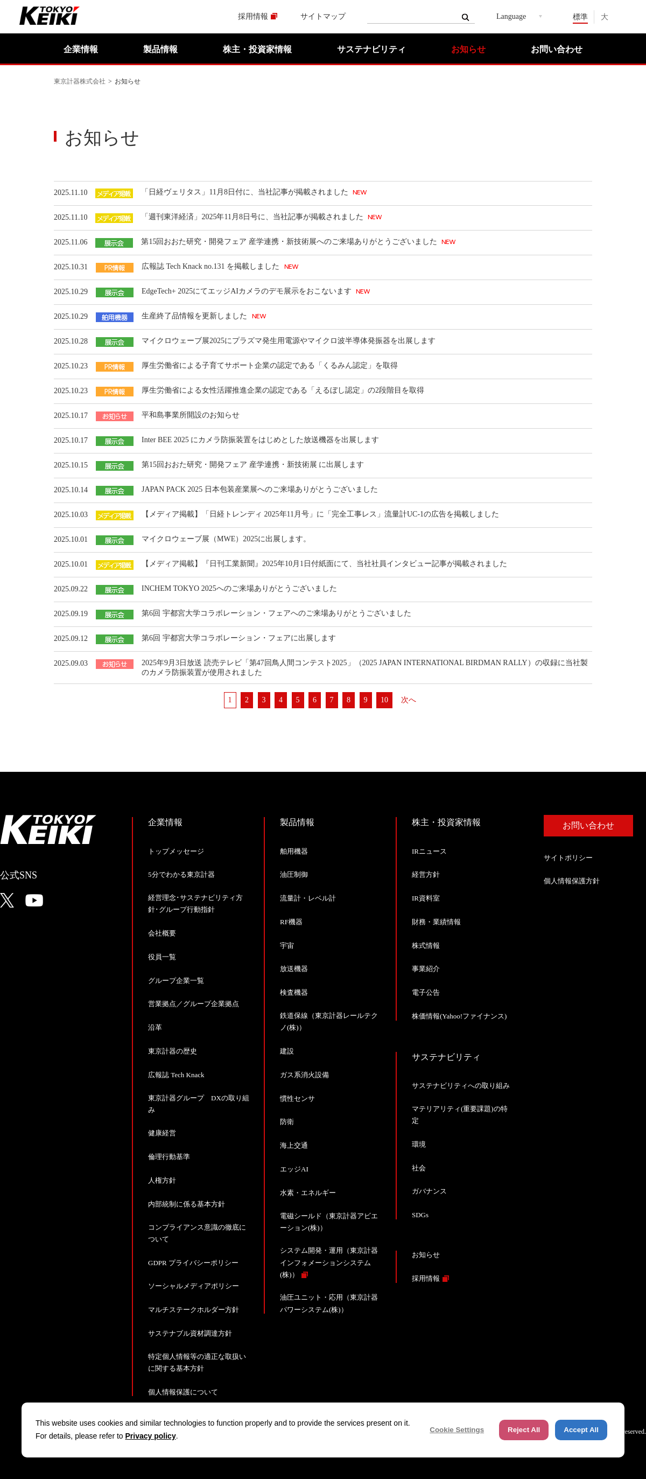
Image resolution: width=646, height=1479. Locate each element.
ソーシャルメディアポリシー (193, 1286)
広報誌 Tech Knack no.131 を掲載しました (212, 266)
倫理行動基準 (169, 1157)
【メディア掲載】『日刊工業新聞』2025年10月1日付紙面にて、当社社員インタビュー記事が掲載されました (324, 564)
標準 (580, 17)
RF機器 (291, 922)
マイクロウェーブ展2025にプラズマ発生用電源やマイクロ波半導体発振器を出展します (289, 341)
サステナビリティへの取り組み (461, 1086)
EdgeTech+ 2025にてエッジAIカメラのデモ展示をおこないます (247, 291)
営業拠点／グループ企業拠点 (193, 1004)
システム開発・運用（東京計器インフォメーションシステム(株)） (329, 1262)
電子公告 (426, 992)
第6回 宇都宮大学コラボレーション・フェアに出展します (239, 638)
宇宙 (287, 945)
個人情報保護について (183, 1392)
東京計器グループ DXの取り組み (198, 1104)
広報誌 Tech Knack (176, 1075)
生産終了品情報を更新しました (195, 316)
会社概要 (162, 933)
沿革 (155, 1027)
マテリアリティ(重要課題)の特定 (460, 1115)
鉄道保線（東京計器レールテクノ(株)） (329, 1021)
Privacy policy (150, 1436)
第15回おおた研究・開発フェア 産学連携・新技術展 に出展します (253, 465)
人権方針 (162, 1180)
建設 (287, 1051)
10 (384, 700)
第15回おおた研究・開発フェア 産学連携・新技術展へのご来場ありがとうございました (290, 242)
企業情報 (81, 49)
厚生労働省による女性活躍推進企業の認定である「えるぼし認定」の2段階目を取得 (283, 390)
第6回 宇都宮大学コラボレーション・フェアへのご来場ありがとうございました (276, 613)
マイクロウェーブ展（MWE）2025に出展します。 (226, 539)
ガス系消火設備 (304, 1075)
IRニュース (429, 851)
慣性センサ (297, 1098)
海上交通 (294, 1145)
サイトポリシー (568, 858)
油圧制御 (294, 874)
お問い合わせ (556, 49)
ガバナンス (429, 1191)
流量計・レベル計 (308, 898)
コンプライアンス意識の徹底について (197, 1233)
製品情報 (160, 49)
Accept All (581, 1430)
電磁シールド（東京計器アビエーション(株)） (329, 1222)
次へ (408, 700)
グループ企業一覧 (176, 980)
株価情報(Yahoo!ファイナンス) (459, 1016)
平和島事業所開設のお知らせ (191, 415)
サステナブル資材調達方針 (190, 1333)
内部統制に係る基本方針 (186, 1204)
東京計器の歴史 (172, 1051)
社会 (419, 1168)
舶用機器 (294, 851)
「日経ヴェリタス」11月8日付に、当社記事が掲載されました (245, 192)
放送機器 (294, 969)
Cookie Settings (457, 1430)
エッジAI (294, 1169)
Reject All (524, 1430)
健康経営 (162, 1133)
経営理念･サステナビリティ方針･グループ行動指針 (195, 903)
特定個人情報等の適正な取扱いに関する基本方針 (197, 1362)
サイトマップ (323, 16)
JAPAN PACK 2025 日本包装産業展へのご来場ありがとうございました (260, 489)
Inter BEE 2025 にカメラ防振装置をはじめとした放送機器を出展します (260, 440)
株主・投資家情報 (257, 49)
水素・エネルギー (308, 1193)
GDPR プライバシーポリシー (193, 1263)
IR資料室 (426, 898)
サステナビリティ (371, 49)
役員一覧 (162, 957)
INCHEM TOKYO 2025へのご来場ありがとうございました (239, 588)
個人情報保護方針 (572, 881)
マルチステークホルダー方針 (193, 1310)
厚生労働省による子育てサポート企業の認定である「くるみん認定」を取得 (270, 365)
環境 (419, 1144)
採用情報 (253, 16)
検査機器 (294, 992)
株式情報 (426, 945)
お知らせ (468, 49)
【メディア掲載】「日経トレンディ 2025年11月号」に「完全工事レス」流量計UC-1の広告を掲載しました (320, 514)
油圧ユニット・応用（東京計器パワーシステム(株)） (329, 1303)
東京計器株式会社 (80, 81)
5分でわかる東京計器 (181, 874)
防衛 (287, 1122)
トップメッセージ (176, 851)
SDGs (420, 1215)
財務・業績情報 (436, 922)
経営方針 (426, 874)
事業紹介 (426, 969)
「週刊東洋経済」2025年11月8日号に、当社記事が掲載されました (253, 217)
